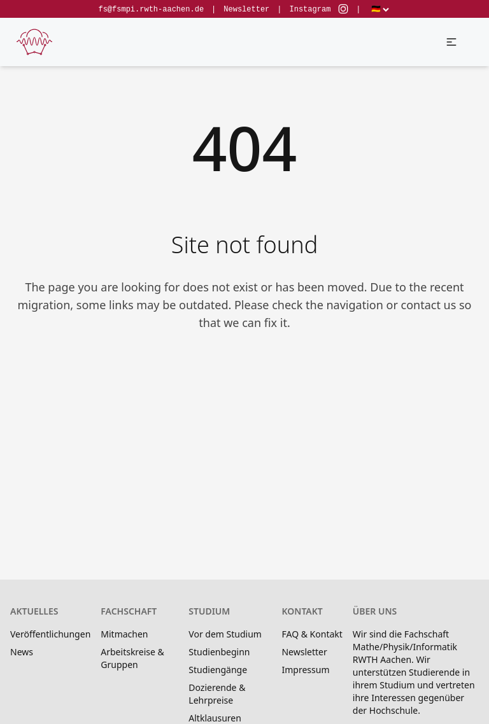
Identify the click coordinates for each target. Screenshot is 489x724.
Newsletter (246, 9)
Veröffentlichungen (50, 634)
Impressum (305, 670)
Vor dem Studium (225, 634)
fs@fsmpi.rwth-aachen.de (151, 9)
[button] (451, 42)
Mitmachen (124, 634)
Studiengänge (217, 670)
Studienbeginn (219, 652)
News (21, 652)
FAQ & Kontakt (311, 634)
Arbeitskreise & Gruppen (132, 658)
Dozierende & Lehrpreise (216, 693)
